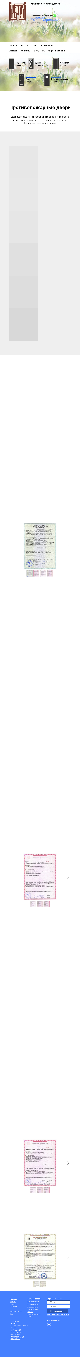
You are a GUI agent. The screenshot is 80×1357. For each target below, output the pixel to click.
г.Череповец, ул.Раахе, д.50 (42, 16)
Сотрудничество (48, 45)
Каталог (25, 45)
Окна (35, 45)
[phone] (58, 1302)
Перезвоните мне (57, 1311)
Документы (40, 50)
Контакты (26, 50)
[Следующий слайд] (68, 546)
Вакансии (60, 50)
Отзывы (13, 50)
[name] (58, 1306)
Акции (51, 50)
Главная (13, 45)
